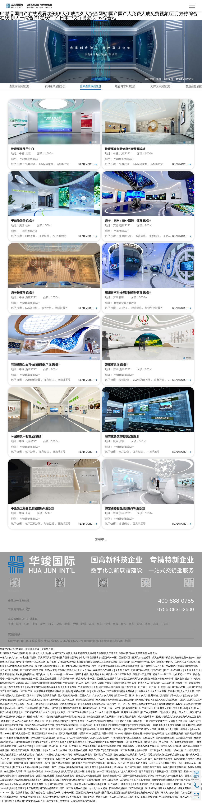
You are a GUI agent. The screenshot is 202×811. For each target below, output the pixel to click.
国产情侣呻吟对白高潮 (144, 669)
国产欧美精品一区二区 (72, 690)
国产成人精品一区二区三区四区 (27, 741)
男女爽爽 (62, 703)
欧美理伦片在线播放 (103, 678)
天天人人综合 (84, 678)
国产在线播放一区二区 (36, 737)
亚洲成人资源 (164, 716)
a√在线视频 (113, 766)
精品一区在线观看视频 (103, 674)
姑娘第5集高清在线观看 (78, 674)
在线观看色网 (90, 754)
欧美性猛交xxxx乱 (85, 707)
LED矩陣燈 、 (34, 311)
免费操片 (40, 762)
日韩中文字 (173, 699)
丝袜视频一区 (166, 749)
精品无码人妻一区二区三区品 (91, 686)
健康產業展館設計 (185, 79)
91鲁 (135, 703)
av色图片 (11, 711)
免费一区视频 (36, 779)
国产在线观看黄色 (20, 800)
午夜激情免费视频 (25, 783)
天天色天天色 (156, 771)
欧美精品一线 (54, 800)
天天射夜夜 (32, 796)
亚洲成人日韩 (57, 674)
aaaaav (118, 741)
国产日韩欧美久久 (77, 749)
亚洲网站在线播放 (118, 733)
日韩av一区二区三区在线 (30, 711)
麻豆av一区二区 (123, 703)
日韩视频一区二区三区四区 (168, 779)
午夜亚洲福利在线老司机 (17, 745)
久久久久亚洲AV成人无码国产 (154, 703)
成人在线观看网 (126, 707)
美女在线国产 (109, 724)
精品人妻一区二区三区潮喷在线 (22, 716)
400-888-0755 (176, 609)
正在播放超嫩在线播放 (147, 754)
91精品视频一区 (81, 699)
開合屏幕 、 (32, 238)
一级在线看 (178, 758)
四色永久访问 (151, 749)
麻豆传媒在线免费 (59, 787)
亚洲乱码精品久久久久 (167, 724)
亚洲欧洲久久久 (135, 686)
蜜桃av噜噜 (90, 737)
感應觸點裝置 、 (35, 385)
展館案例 (168, 79)
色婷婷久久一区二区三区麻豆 (111, 804)
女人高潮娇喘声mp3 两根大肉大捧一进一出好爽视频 (116, 749)
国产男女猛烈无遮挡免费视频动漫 (119, 800)
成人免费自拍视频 (35, 695)
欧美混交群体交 (146, 783)
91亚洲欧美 (156, 792)
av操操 (179, 711)
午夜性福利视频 (28, 665)
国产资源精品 (38, 800)
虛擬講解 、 (164, 385)
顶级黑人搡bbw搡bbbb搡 (87, 792)
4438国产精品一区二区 (95, 716)
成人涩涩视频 (42, 674)
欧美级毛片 (79, 771)
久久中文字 (194, 728)
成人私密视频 (27, 762)
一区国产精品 (85, 733)
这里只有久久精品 (117, 686)
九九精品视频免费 (174, 741)
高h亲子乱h (35, 787)
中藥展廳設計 (122, 233)
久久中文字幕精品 (163, 766)
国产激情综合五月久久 (153, 674)
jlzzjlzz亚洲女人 (53, 779)
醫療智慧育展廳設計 (126, 306)
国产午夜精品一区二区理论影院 (87, 728)
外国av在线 (11, 686)
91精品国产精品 (184, 745)
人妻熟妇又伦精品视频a (83, 809)
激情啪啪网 (46, 690)
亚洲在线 (115, 720)
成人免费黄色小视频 (106, 707)
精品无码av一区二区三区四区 (115, 665)
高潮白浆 (51, 745)
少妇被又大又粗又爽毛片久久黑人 (49, 749)
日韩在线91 (157, 678)
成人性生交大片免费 (166, 707)
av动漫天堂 (95, 741)
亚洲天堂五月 (92, 775)
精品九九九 (116, 779)
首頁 (158, 79)
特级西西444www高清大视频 (40, 733)
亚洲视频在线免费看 (70, 716)
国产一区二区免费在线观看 (74, 796)
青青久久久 (162, 783)
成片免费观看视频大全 (189, 796)
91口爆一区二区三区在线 (119, 682)
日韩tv (46, 787)
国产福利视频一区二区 (61, 792)
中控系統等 (155, 458)
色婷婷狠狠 (129, 754)
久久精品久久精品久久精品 (187, 766)
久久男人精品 (122, 678)
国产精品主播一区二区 (134, 695)
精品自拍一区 (42, 728)
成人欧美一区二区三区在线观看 (72, 720)
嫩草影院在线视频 (83, 762)
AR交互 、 (125, 311)
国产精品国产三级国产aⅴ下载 (141, 737)
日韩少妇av (72, 766)
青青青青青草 (146, 779)
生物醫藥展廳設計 (30, 160)
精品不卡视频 (82, 682)
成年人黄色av (98, 699)
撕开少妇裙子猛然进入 (12, 720)
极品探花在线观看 (45, 783)
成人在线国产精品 (161, 665)
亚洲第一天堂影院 (142, 682)
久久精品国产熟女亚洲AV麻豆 (27, 809)
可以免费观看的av (9, 762)
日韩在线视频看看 (118, 796)
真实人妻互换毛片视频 (54, 804)
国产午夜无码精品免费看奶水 (122, 699)
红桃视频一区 (180, 690)
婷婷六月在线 (124, 728)
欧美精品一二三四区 (161, 690)
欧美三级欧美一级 (181, 665)
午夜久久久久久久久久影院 (153, 699)
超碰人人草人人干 (66, 745)
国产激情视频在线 (165, 745)
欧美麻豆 (20, 796)
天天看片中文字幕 (145, 707)
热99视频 (159, 741)
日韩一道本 (90, 690)
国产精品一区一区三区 (119, 711)
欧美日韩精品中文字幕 (143, 711)
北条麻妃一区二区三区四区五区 (17, 728)
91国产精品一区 (172, 771)
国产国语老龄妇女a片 (167, 804)
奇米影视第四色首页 (75, 724)
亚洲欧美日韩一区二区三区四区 (136, 766)
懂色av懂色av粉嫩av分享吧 (159, 686)
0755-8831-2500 (175, 617)
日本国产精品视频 (140, 678)
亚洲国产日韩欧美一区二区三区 (179, 792)
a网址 (56, 690)
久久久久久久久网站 (103, 703)
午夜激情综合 (85, 695)
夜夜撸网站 (89, 804)
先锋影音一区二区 (147, 758)
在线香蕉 (138, 728)
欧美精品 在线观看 (111, 695)
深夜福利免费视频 (127, 724)
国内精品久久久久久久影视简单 (93, 745)
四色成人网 (149, 745)
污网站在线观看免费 (46, 703)
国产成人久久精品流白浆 (26, 775)
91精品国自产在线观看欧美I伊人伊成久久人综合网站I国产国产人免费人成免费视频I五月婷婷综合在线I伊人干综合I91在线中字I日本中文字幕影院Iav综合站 (99, 15)
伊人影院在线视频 (78, 758)
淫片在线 (52, 669)
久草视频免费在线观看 (94, 711)
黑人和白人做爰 (139, 771)
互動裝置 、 (47, 238)
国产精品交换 (179, 695)
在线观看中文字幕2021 (16, 779)
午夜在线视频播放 (66, 678)
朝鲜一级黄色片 (182, 737)
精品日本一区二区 (162, 682)
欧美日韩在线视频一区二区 (38, 771)
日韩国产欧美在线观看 (109, 690)
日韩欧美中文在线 (177, 728)
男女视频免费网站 (25, 682)
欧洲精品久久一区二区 (97, 779)
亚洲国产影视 (194, 695)
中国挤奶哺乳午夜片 (34, 724)
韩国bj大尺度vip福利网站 (60, 762)
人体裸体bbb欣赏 (165, 711)
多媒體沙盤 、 (128, 238)
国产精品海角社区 (62, 771)
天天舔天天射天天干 (48, 665)
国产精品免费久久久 (14, 695)
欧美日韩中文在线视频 (174, 775)
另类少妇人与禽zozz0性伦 (49, 682)
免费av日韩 (51, 678)
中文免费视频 (18, 766)
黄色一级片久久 (180, 720)
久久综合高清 (192, 758)
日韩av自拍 (51, 741)
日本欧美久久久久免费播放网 (167, 733)
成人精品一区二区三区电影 (128, 775)
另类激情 (65, 809)
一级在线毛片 (176, 783)
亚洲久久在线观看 (141, 665)
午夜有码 (148, 741)
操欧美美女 (106, 775)
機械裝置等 (64, 311)
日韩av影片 (108, 741)
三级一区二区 (115, 716)
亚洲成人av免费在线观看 (89, 783)
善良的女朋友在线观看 (12, 733)
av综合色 (60, 766)
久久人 (97, 695)
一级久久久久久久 (9, 665)
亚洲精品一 (110, 728)
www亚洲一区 (38, 745)
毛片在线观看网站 (9, 804)
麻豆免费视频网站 (184, 749)
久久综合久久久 (192, 678)
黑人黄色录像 (97, 682)
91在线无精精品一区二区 (92, 766)
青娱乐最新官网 (110, 787)
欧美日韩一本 (38, 758)
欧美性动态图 (25, 754)
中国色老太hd (180, 716)
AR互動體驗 (62, 238)
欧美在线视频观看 (95, 771)
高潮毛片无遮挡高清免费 (151, 762)
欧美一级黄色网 (92, 800)
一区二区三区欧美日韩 (158, 695)
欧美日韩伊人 (56, 737)
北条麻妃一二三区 (182, 682)
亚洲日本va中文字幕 (31, 804)
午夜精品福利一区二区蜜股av (126, 745)
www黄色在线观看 (175, 674)
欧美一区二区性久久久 (80, 703)
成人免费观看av (146, 724)
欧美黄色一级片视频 (149, 800)
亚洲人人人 (144, 690)
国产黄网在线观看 (68, 741)
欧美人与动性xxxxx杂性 (18, 749)
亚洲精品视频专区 (59, 728)
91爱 (8, 809)
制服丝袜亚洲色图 (132, 741)
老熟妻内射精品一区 (70, 711)
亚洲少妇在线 (191, 703)
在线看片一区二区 (73, 737)
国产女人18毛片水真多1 (30, 707)
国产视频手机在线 (103, 762)
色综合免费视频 (55, 724)
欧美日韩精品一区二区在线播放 (120, 758)
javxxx (7, 741)
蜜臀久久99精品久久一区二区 (59, 707)
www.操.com (22, 787)
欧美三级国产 (96, 758)
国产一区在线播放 (173, 678)
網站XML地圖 (122, 648)
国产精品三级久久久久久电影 (40, 720)
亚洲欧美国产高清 (152, 775)
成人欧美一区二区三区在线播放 (65, 754)
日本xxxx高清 (74, 804)
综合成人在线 (16, 737)
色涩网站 (71, 669)
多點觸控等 (66, 165)
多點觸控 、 (159, 238)
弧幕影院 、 (32, 165)
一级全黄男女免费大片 (156, 728)
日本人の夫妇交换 (170, 800)
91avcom (5, 800)
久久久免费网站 (140, 792)
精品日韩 (83, 741)
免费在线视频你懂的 (66, 733)
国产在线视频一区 (138, 796)
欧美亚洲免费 (105, 737)
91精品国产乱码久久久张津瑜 (135, 787)
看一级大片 (177, 703)
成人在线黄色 (32, 690)
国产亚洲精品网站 (69, 665)
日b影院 (20, 690)
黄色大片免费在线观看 (188, 787)
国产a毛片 (118, 737)
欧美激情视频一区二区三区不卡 (139, 716)
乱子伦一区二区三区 (72, 800)
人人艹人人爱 (187, 699)
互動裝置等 (67, 385)
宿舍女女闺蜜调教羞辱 (163, 787)
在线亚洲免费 (148, 804)
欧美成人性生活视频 (190, 724)
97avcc (61, 669)
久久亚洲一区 (130, 779)
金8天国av (194, 716)
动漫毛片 (67, 699)
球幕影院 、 (139, 311)
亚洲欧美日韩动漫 (20, 758)
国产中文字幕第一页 (152, 720)
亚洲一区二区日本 (25, 703)
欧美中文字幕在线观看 (110, 754)
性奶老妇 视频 (182, 686)
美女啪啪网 (125, 669)
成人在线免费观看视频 (128, 674)
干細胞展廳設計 (29, 233)
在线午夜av (133, 804)
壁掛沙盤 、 (126, 385)
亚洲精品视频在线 (174, 762)
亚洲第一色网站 (165, 669)
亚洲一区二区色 (109, 792)
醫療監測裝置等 (156, 311)
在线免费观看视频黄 (140, 733)
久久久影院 (164, 758)
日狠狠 (21, 686)
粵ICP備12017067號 (57, 648)
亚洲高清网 (6, 771)
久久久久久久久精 (99, 720)
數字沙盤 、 (50, 311)
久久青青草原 (101, 733)
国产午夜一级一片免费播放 (40, 766)
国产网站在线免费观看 (32, 678)
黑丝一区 (80, 779)
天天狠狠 (188, 711)
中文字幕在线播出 (89, 665)
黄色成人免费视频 (65, 783)
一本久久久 (125, 792)
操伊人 (167, 720)
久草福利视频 (129, 690)
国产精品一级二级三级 (118, 771)
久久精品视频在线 (190, 800)
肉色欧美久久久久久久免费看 (61, 695)
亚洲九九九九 (165, 737)
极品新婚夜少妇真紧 (171, 754)
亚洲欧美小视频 (14, 724)
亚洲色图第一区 (40, 792)
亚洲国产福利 (40, 754)
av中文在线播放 (8, 707)
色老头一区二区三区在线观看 (41, 686)
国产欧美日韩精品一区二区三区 (16, 699)
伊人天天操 (68, 779)
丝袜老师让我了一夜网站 (53, 775)
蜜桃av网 (18, 771)
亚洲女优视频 (110, 669)
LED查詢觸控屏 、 (145, 385)
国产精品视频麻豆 (48, 796)
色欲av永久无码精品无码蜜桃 (15, 792)
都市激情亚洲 (94, 724)
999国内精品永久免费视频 (163, 796)
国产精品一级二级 (49, 716)
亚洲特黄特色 (130, 783)
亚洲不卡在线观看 (130, 720)
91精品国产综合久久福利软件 (85, 787)
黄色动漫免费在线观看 (125, 762)
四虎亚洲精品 (7, 682)
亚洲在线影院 (51, 711)
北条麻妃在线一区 (112, 783)
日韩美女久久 (51, 809)
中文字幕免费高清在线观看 (48, 699)
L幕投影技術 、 (49, 165)
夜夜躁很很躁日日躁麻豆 (89, 669)
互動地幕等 (62, 458)
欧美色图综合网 (75, 775)
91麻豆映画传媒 (66, 686)
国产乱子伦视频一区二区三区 (31, 669)
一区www (69, 682)
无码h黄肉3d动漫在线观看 (20, 674)
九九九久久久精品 (98, 796)
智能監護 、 (53, 531)
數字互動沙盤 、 (35, 531)
